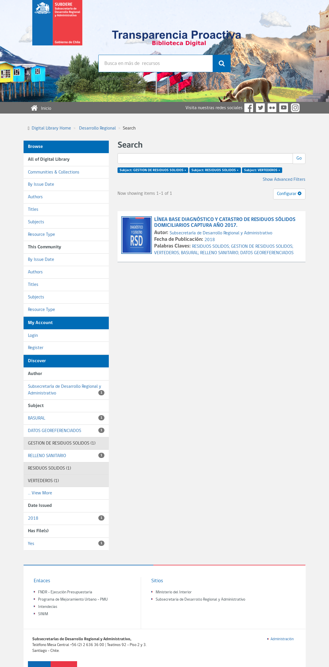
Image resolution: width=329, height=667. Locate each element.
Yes (66, 543)
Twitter (260, 107)
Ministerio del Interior (174, 592)
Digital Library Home (51, 128)
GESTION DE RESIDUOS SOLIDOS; (262, 246)
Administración (282, 639)
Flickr (272, 107)
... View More (40, 493)
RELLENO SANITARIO (66, 455)
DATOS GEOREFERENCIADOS (66, 430)
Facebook (248, 107)
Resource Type (41, 234)
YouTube (283, 107)
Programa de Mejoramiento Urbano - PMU (73, 599)
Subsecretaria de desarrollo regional (57, 27)
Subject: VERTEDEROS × (262, 170)
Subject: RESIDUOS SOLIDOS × (215, 170)
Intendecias (47, 607)
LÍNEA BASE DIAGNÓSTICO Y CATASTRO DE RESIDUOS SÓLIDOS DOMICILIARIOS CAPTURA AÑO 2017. (225, 222)
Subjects (36, 222)
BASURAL (66, 418)
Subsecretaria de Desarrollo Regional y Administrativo (200, 599)
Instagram (295, 107)
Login (33, 335)
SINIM (43, 614)
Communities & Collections (53, 172)
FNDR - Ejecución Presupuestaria (65, 592)
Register (35, 348)
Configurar (289, 193)
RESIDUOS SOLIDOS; (211, 246)
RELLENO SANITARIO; (220, 253)
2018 (66, 518)
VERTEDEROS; (167, 253)
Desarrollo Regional (97, 128)
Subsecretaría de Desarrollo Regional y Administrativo (66, 390)
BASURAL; (190, 253)
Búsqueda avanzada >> (120, 78)
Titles (33, 209)
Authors (35, 197)
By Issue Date (41, 184)
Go (299, 158)
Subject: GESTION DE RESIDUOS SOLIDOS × (153, 170)
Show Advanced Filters (284, 179)
